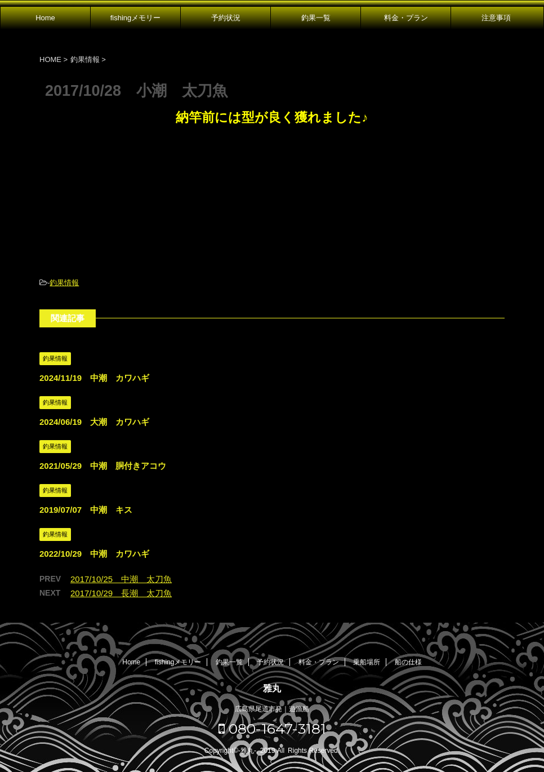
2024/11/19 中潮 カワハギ (94, 378)
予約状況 (225, 18)
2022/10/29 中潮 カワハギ (94, 553)
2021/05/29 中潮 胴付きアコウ (102, 466)
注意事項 (496, 18)
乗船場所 (366, 662)
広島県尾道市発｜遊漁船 (272, 709)
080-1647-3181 (272, 728)
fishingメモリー (135, 18)
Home (45, 18)
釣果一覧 (316, 18)
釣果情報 (64, 282)
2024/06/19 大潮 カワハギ (94, 422)
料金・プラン (406, 18)
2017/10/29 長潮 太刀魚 (121, 593)
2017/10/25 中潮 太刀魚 (121, 579)
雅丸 (272, 688)
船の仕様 (408, 662)
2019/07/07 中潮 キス (85, 509)
